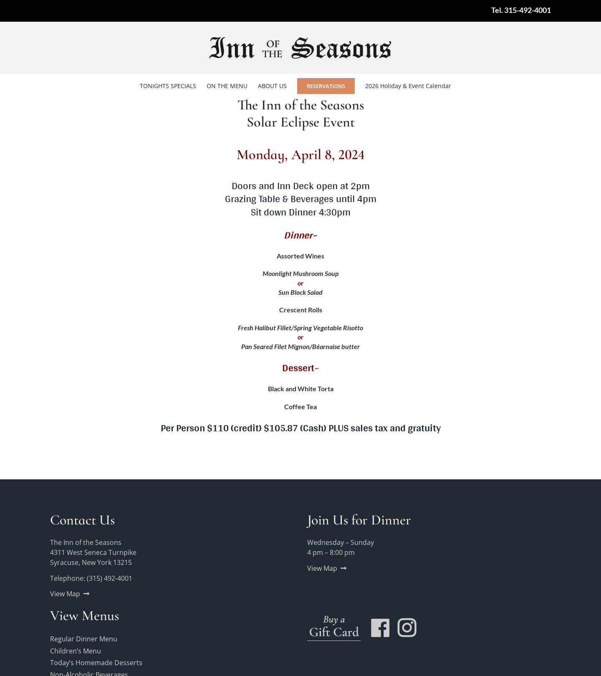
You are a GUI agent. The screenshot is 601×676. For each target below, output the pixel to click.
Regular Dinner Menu (83, 638)
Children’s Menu (75, 651)
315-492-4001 (527, 10)
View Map (65, 593)
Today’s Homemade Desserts (96, 662)
